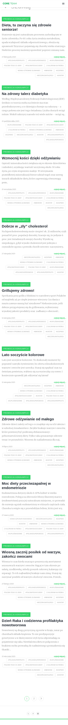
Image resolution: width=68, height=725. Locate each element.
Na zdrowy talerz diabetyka (25, 95)
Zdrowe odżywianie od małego (28, 423)
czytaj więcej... (60, 57)
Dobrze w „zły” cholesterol (25, 228)
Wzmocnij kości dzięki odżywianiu (31, 159)
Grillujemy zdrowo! (18, 293)
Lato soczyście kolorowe (23, 358)
